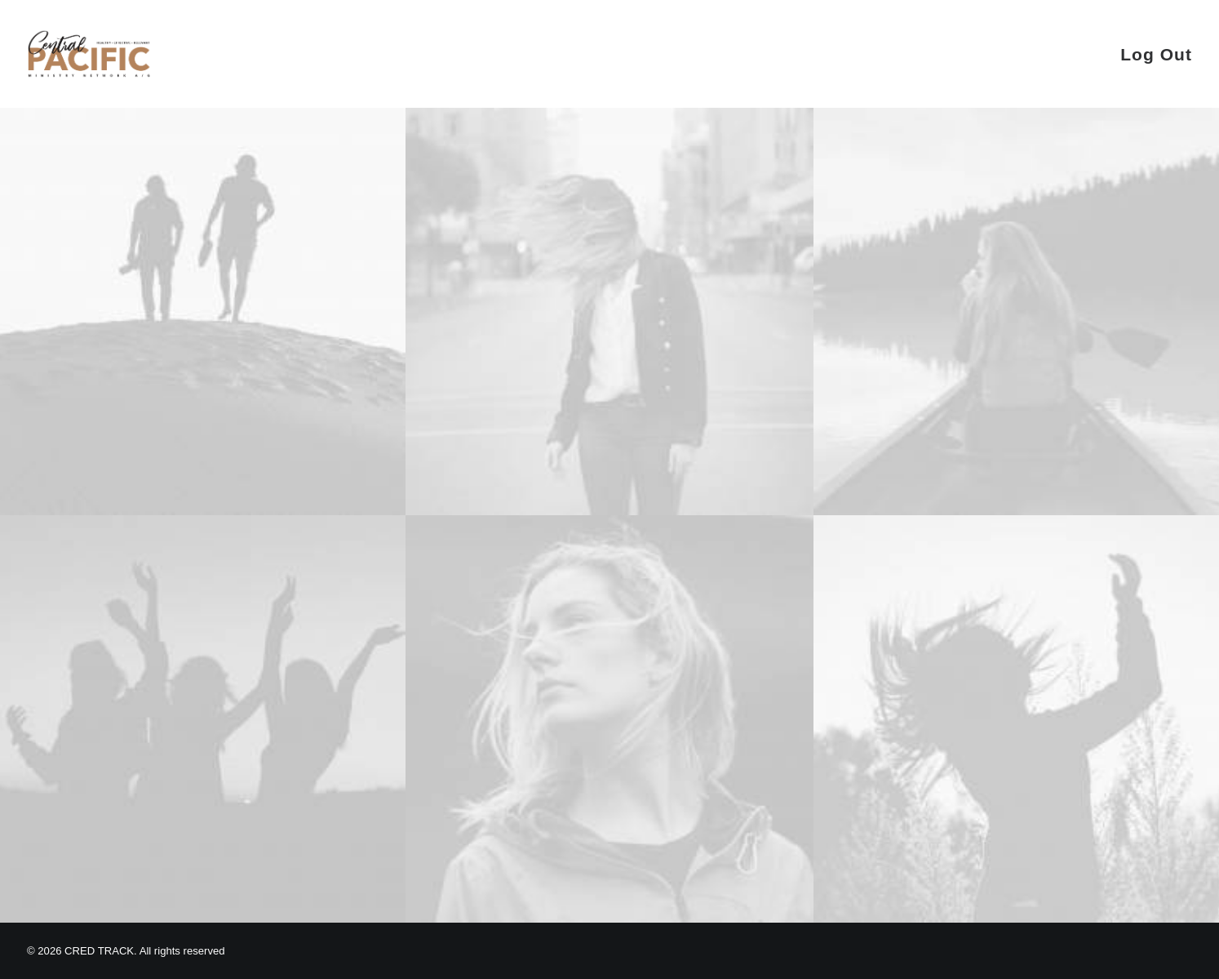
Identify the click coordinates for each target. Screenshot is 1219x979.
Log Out (1156, 54)
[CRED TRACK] (89, 53)
